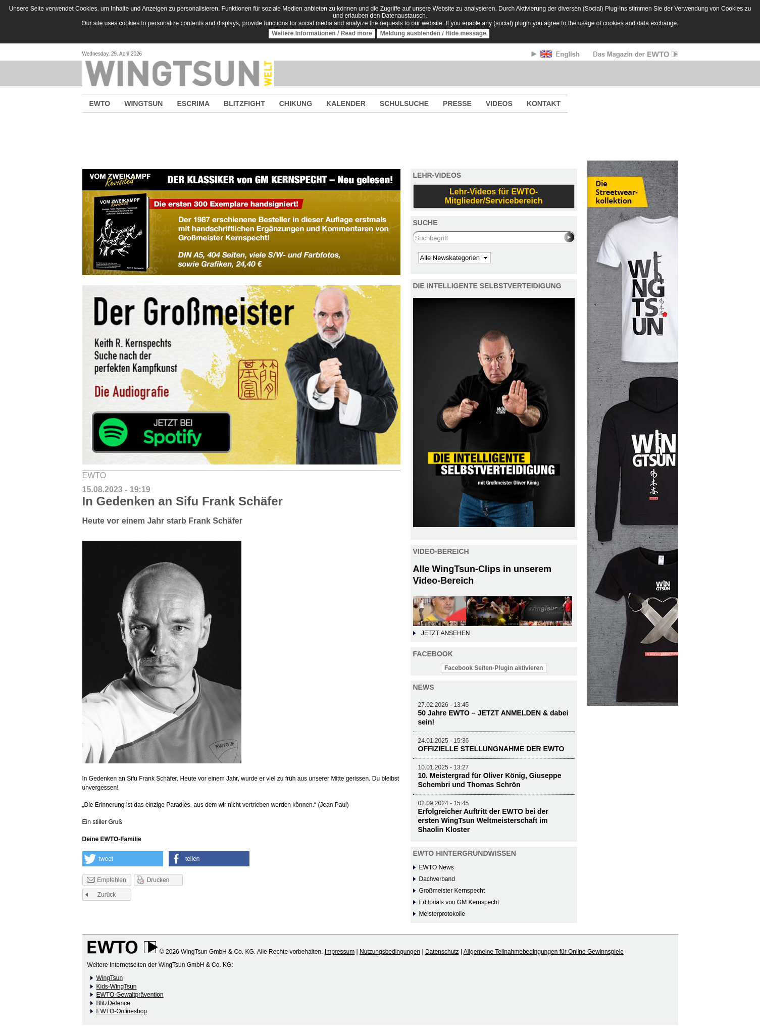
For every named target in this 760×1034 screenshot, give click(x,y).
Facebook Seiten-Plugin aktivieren (493, 667)
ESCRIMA (193, 103)
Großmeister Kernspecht (452, 890)
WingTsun (109, 977)
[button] (122, 858)
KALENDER (346, 103)
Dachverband (437, 879)
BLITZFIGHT (244, 103)
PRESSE (457, 103)
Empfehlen (106, 880)
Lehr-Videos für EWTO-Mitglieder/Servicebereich (494, 196)
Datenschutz (442, 951)
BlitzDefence (113, 1003)
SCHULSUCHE (404, 103)
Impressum (339, 951)
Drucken (158, 880)
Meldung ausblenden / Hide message (433, 33)
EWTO (100, 103)
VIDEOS (499, 103)
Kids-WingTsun (116, 986)
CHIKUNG (295, 103)
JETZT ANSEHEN (445, 633)
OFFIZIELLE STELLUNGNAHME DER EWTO (491, 749)
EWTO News (436, 867)
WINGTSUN (143, 103)
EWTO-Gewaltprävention (130, 994)
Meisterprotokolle (442, 913)
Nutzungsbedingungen (390, 951)
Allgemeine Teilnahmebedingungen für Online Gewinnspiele (544, 951)
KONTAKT (544, 103)
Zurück (106, 894)
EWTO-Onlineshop (121, 1011)
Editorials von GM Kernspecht (459, 902)
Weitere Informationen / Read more (322, 33)
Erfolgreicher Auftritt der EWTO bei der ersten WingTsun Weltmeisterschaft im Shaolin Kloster (483, 820)
